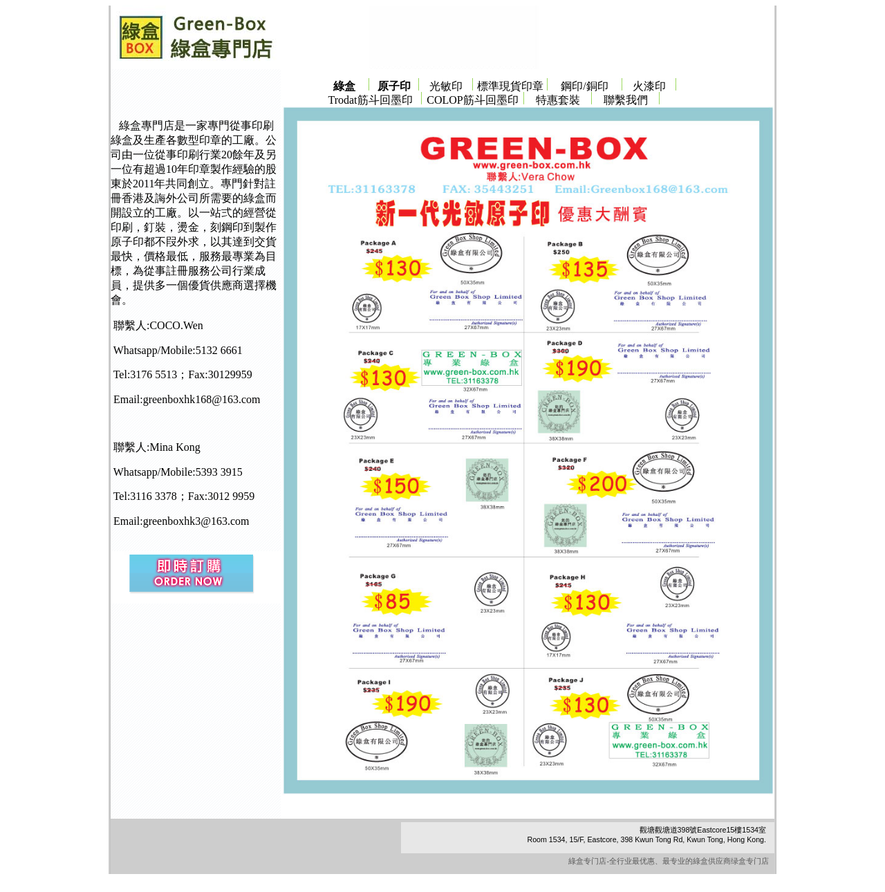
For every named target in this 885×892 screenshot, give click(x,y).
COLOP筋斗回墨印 (472, 100)
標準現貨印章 (510, 86)
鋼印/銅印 (584, 86)
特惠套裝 (558, 100)
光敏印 (446, 86)
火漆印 (649, 86)
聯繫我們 (626, 100)
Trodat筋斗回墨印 (370, 100)
